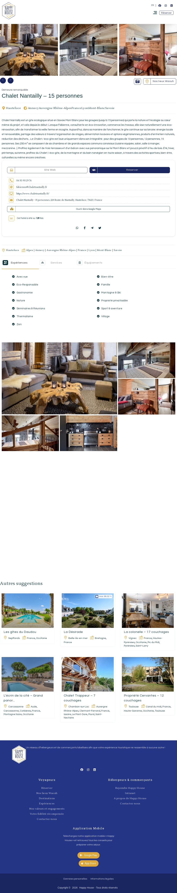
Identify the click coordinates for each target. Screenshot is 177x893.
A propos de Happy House (130, 798)
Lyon (84, 108)
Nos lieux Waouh (46, 793)
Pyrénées (129, 646)
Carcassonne (16, 706)
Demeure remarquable (15, 90)
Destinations (47, 798)
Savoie (110, 108)
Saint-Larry (142, 646)
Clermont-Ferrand (90, 711)
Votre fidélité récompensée (47, 814)
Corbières (25, 711)
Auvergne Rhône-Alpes (55, 108)
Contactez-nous (47, 819)
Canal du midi (153, 706)
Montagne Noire (13, 714)
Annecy (33, 108)
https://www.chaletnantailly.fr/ (32, 194)
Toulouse (134, 706)
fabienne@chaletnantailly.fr (31, 187)
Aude (34, 706)
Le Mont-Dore (79, 714)
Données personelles (75, 879)
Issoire (67, 714)
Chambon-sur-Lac (78, 706)
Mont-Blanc (96, 108)
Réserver (46, 788)
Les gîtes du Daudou (20, 632)
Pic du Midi (153, 642)
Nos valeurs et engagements (46, 808)
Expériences (47, 803)
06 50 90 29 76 (24, 181)
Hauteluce (13, 108)
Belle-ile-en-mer (78, 638)
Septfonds (14, 638)
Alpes (29, 250)
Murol (91, 714)
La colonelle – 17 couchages (146, 632)
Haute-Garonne (133, 711)
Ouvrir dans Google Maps (88, 209)
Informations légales (102, 879)
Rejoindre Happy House (130, 788)
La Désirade (73, 632)
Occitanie (41, 638)
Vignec (133, 638)
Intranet (130, 793)
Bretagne (100, 638)
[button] (166, 13)
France (76, 108)
